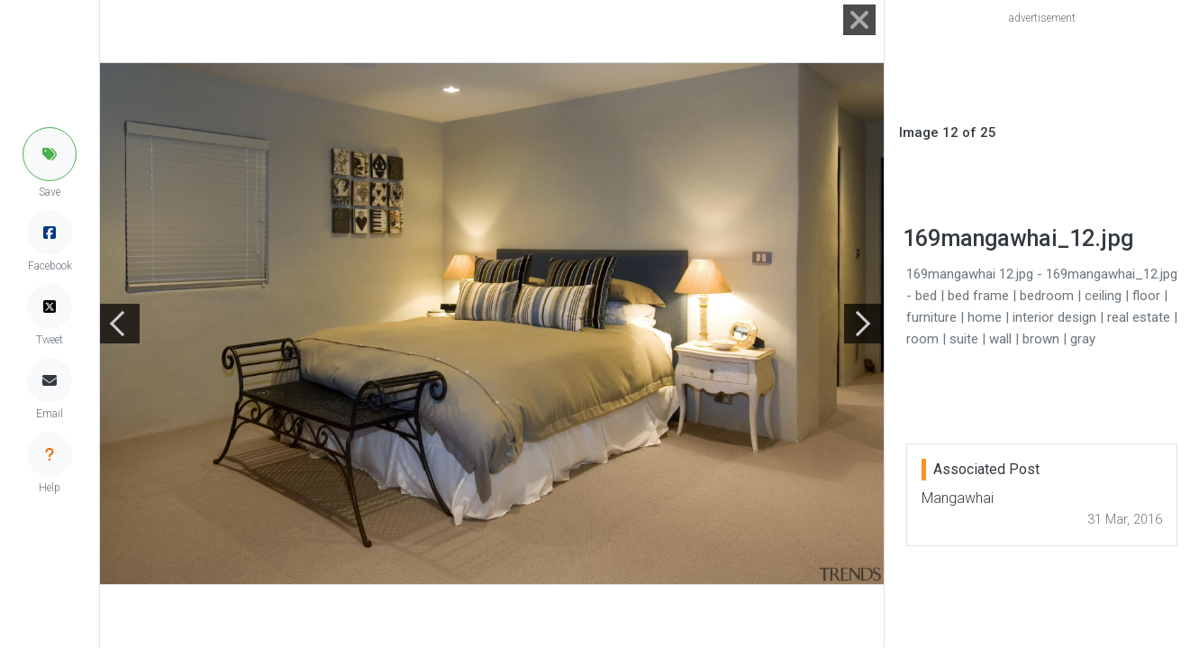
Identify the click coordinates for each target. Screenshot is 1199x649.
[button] (50, 154)
